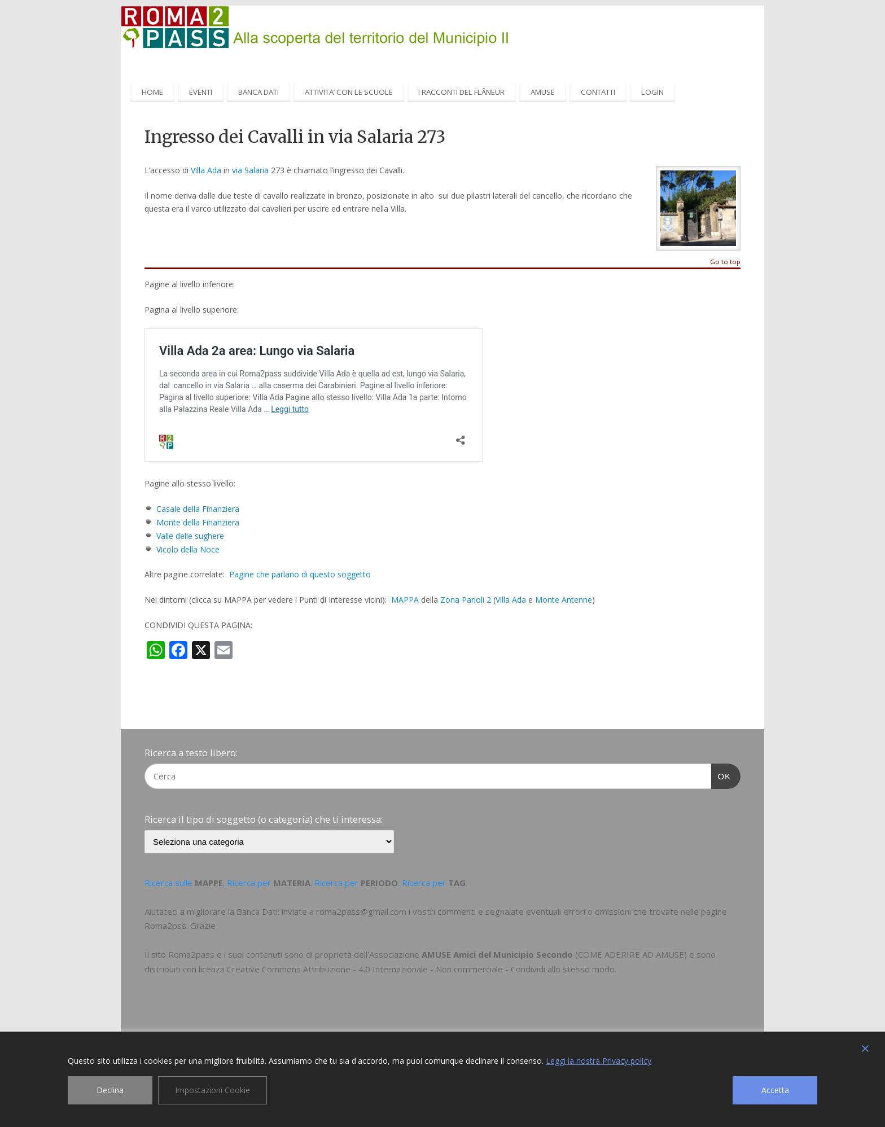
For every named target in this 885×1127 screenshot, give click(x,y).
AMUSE (543, 92)
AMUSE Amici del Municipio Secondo (497, 954)
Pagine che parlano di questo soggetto (300, 574)
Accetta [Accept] (775, 1090)
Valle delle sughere (190, 535)
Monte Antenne (563, 599)
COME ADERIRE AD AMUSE (631, 954)
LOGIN (652, 92)
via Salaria (250, 170)
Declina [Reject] (110, 1090)
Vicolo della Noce (188, 549)
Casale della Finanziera (197, 508)
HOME (152, 92)
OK (721, 775)
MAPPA (405, 599)
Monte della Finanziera (197, 522)
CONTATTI (598, 92)
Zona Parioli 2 (465, 599)
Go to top (725, 262)
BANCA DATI (258, 92)
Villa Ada (206, 170)
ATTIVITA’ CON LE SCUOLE (349, 92)
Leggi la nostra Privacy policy (598, 1060)
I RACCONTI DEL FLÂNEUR (461, 92)
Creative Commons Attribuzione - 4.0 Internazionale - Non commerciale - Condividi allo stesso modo (421, 969)
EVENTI (200, 92)
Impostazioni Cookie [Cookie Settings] (212, 1090)
